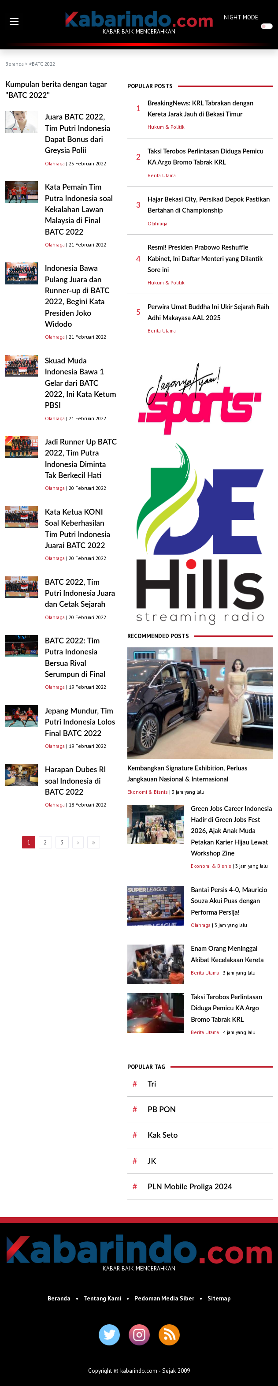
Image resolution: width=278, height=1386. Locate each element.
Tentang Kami (102, 1298)
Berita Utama (162, 175)
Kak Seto (163, 1134)
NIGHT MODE (241, 17)
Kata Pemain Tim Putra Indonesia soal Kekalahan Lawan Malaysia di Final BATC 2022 (79, 209)
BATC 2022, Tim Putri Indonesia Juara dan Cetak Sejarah (80, 593)
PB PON (162, 1109)
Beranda (14, 63)
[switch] (267, 26)
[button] (14, 21)
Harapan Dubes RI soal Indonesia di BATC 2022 (75, 780)
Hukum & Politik (166, 126)
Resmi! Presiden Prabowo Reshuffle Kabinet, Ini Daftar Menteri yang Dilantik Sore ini (205, 258)
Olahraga (55, 163)
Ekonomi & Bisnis (147, 791)
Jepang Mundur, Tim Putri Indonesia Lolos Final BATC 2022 (80, 722)
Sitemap (219, 1298)
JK (152, 1161)
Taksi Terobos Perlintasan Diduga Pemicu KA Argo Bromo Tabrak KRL (226, 1008)
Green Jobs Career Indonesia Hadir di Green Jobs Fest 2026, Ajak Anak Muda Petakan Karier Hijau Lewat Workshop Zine (231, 831)
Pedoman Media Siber (164, 1298)
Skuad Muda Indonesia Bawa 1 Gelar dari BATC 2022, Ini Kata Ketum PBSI (80, 383)
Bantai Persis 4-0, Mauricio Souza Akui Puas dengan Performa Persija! (229, 901)
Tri (152, 1083)
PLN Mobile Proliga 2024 (190, 1186)
